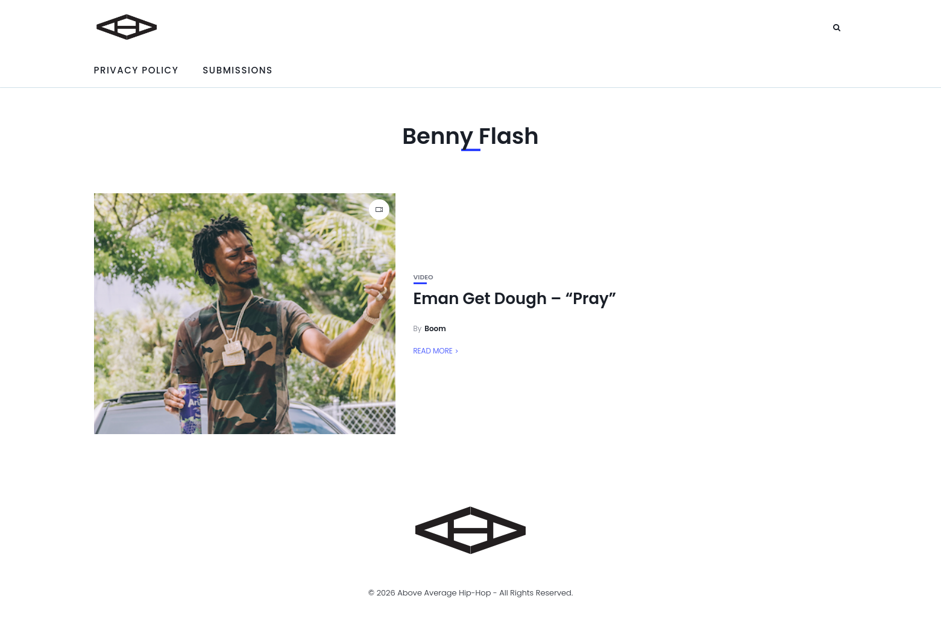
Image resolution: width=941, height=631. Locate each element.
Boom (435, 328)
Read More (433, 351)
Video (423, 277)
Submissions (237, 70)
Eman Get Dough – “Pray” (515, 298)
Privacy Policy (136, 70)
